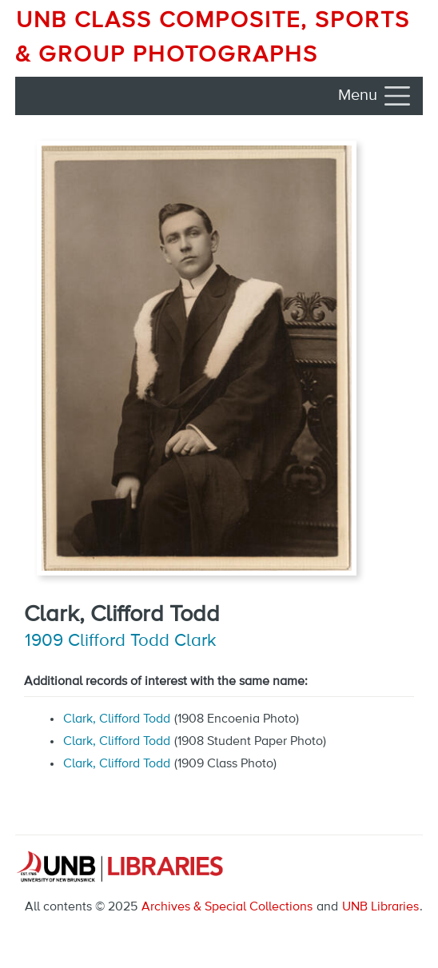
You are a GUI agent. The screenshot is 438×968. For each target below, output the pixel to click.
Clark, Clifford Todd (116, 719)
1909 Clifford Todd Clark (121, 641)
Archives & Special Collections (227, 907)
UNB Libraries (380, 907)
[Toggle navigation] (375, 96)
